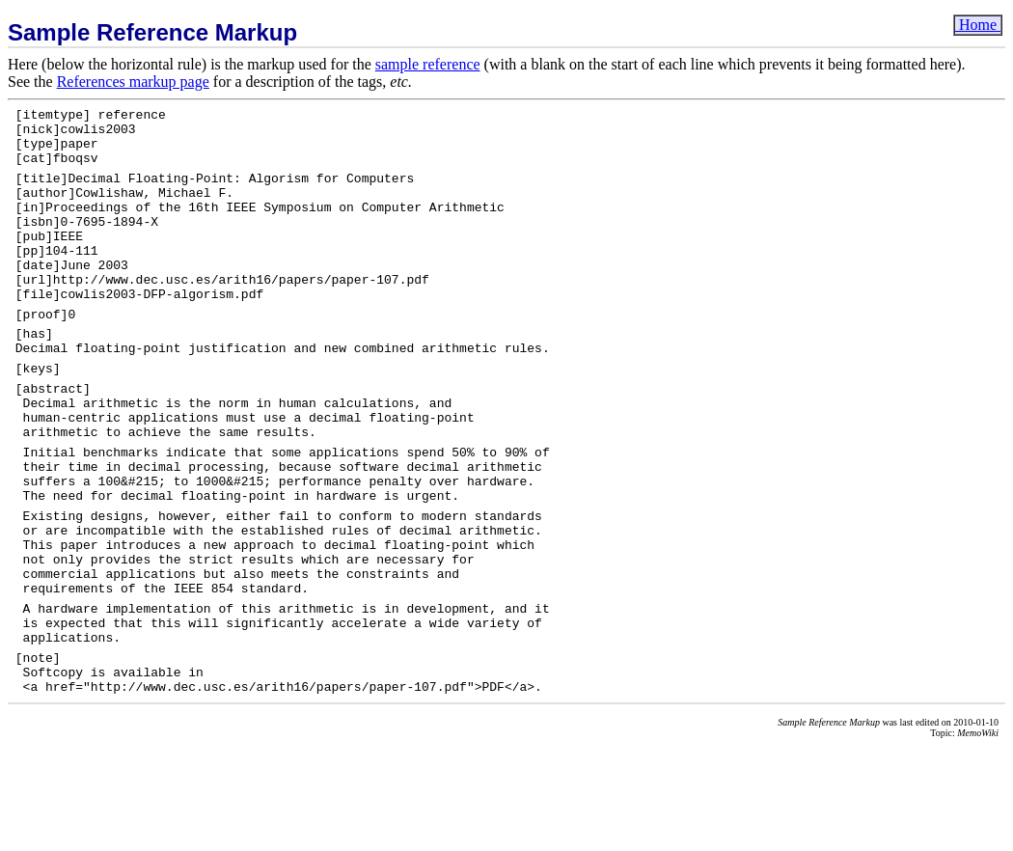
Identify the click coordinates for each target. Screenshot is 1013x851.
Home (977, 24)
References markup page (133, 81)
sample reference (427, 64)
